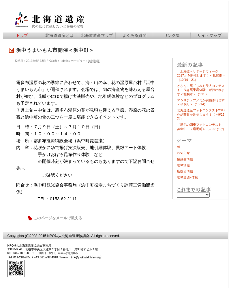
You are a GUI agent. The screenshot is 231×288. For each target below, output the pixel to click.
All (179, 146)
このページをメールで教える (57, 218)
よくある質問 (134, 35)
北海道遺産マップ (97, 35)
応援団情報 (185, 171)
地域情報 (94, 60)
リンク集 (172, 35)
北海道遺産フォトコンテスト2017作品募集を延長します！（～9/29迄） (201, 114)
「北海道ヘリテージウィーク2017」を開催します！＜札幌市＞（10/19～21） (201, 75)
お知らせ (183, 153)
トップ (22, 35)
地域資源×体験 (187, 177)
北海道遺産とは (59, 35)
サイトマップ (209, 35)
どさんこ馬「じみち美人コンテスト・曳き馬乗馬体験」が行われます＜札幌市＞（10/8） (201, 90)
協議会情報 (185, 159)
